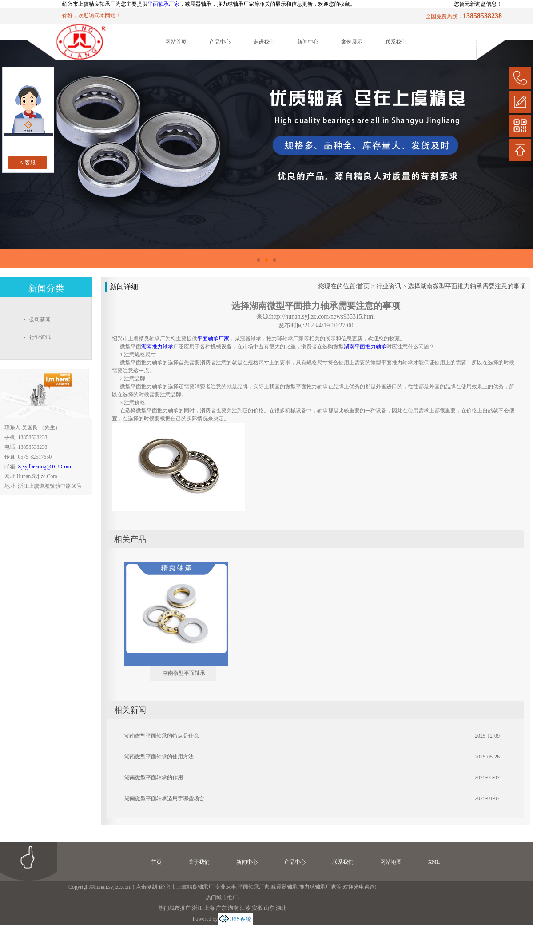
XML (434, 862)
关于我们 (199, 862)
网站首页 (176, 42)
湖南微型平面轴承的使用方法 (159, 757)
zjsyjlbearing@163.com (44, 466)
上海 (209, 908)
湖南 (233, 908)
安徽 (257, 908)
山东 (269, 908)
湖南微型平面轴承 (184, 673)
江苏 (245, 908)
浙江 (197, 908)
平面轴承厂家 (163, 4)
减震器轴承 (284, 887)
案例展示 (351, 42)
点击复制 (146, 887)
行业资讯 (388, 286)
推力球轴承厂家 (317, 887)
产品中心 (220, 42)
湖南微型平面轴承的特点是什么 (161, 736)
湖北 (281, 908)
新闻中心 (307, 42)
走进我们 (263, 42)
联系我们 (395, 42)
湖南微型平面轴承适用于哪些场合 (164, 798)
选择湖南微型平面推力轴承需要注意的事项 (467, 286)
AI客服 (28, 162)
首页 (363, 286)
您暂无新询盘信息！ (478, 4)
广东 (221, 908)
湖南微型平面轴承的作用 (153, 777)
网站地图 (391, 862)
